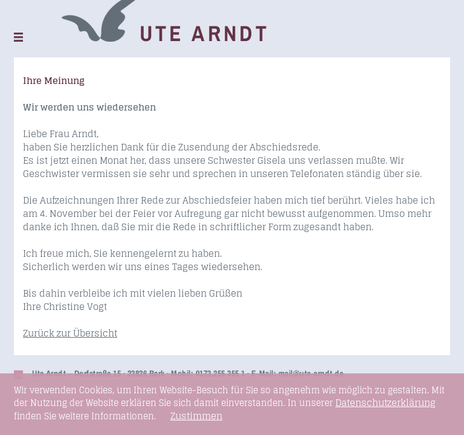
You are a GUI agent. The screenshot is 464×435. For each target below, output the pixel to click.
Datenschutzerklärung (385, 403)
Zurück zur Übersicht (70, 333)
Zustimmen (196, 416)
